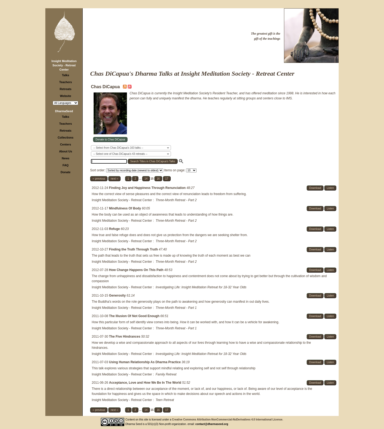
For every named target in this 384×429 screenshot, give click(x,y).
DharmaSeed (64, 111)
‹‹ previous (99, 178)
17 (166, 178)
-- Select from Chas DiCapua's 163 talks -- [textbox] (118, 147)
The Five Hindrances (125, 336)
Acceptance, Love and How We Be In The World (145, 383)
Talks (65, 75)
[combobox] (131, 147)
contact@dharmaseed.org (211, 424)
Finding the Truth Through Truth (134, 249)
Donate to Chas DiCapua (110, 139)
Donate (65, 172)
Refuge (115, 229)
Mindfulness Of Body (125, 208)
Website (65, 96)
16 (158, 178)
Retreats (65, 89)
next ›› (114, 178)
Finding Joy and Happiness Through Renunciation (148, 188)
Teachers (65, 82)
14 (146, 178)
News (65, 158)
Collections (65, 137)
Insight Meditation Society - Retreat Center (64, 65)
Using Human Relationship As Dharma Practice (145, 362)
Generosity (118, 295)
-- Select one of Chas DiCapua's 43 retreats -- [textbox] (120, 153)
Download (315, 188)
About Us (65, 151)
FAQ (66, 165)
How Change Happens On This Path (136, 270)
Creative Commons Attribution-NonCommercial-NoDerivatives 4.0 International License (227, 419)
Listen (330, 188)
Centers (65, 144)
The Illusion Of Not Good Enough (135, 316)
